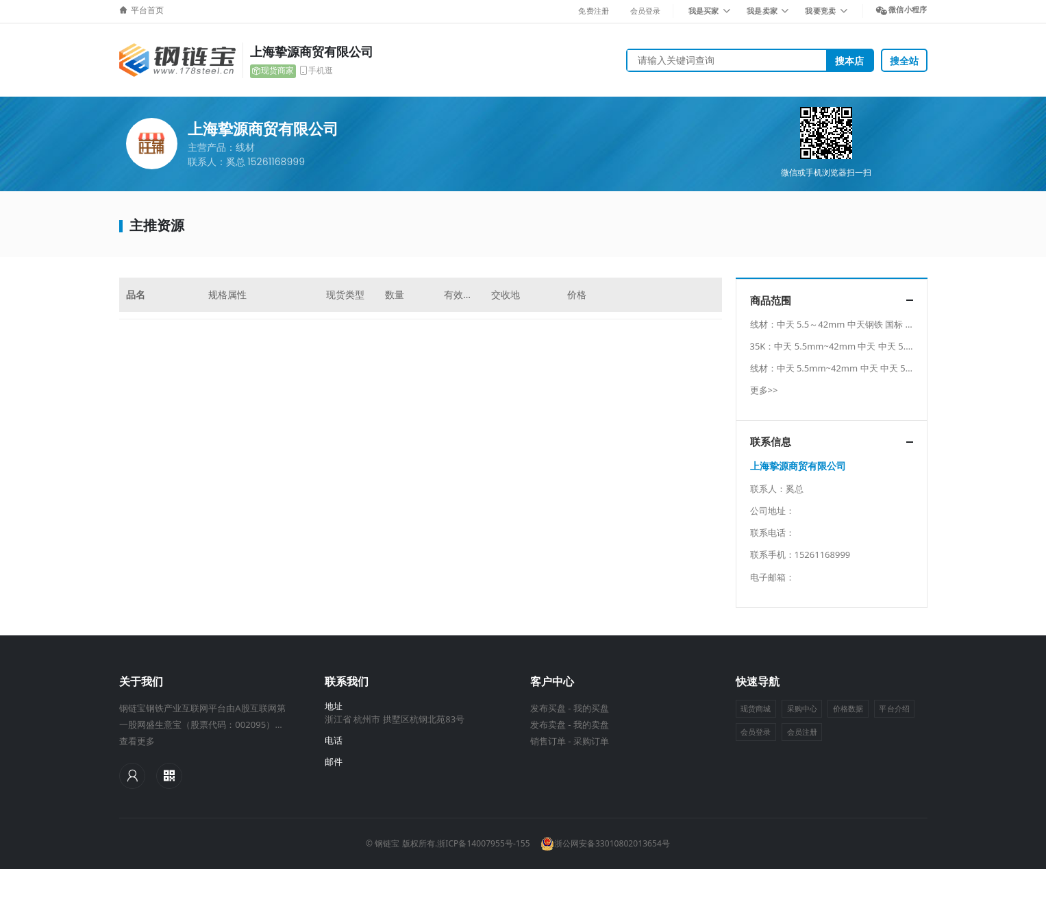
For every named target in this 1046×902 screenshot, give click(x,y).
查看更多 (137, 741)
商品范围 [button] (770, 300)
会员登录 (645, 10)
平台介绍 (894, 708)
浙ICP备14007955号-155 (483, 843)
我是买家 (703, 10)
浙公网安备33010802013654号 (605, 844)
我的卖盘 (591, 724)
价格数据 (848, 708)
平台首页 (147, 10)
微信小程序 (907, 9)
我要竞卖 (820, 10)
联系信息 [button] (770, 442)
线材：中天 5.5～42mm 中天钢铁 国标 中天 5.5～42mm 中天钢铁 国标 (891, 324)
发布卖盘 (548, 724)
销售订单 (548, 741)
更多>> (764, 390)
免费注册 (593, 10)
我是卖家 (762, 10)
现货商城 (755, 708)
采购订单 (591, 741)
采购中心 (802, 708)
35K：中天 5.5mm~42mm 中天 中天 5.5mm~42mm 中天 (865, 346)
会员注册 (802, 732)
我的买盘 (591, 708)
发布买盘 (548, 708)
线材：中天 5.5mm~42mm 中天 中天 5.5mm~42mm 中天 (866, 368)
